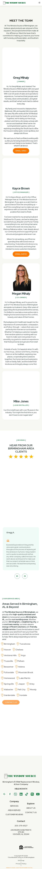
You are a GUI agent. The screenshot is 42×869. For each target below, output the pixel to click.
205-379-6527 (21, 826)
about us (30, 808)
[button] (39, 3)
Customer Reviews (14, 814)
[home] (20, 3)
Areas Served (14, 810)
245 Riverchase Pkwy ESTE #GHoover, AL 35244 (21, 832)
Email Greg (21, 151)
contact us (31, 812)
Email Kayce (21, 255)
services (14, 806)
